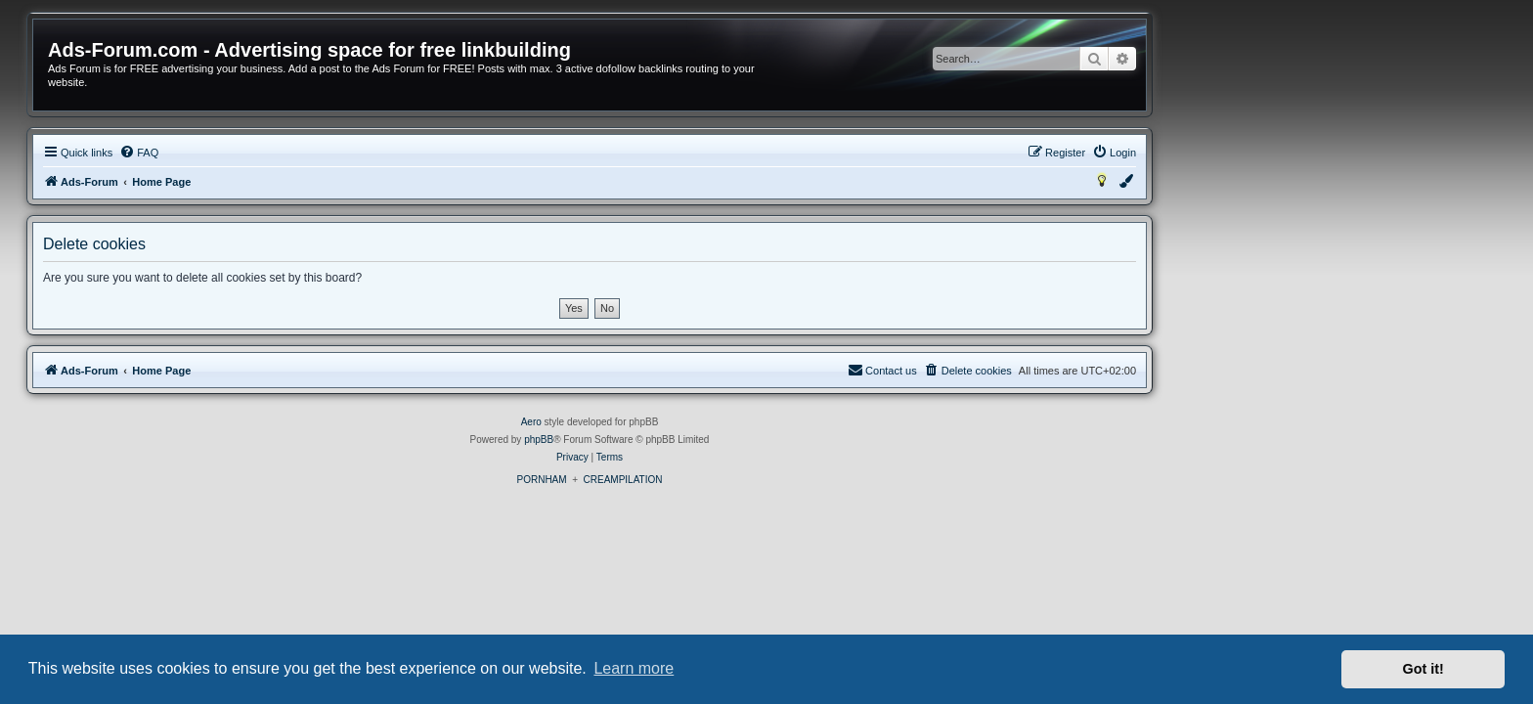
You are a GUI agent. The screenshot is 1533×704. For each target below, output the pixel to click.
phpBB (715, 439)
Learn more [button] (633, 668)
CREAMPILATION (800, 479)
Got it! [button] (1423, 669)
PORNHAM (718, 479)
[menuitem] (315, 152)
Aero (708, 422)
